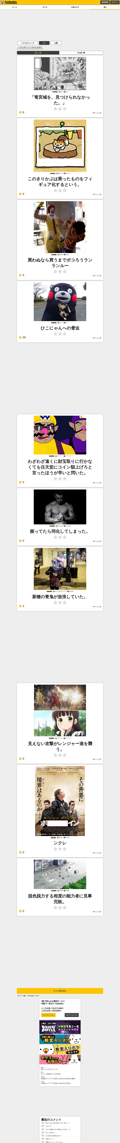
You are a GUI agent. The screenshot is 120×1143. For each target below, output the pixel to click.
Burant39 (31, 996)
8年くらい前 (97, 113)
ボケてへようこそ (71, 1015)
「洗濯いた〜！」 (49, 1139)
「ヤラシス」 (47, 1126)
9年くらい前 (97, 194)
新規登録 (105, 2)
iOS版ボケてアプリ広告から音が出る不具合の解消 (60, 1077)
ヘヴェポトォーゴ (27, 43)
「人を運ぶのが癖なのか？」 (52, 1136)
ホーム (14, 7)
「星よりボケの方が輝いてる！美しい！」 (56, 1123)
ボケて (19, 996)
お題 (56, 43)
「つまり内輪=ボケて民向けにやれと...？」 (56, 1129)
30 (22, 337)
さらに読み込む (60, 991)
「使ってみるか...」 (49, 1133)
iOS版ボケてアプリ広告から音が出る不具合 (60, 1082)
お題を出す (75, 7)
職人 (105, 7)
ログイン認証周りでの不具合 (60, 1073)
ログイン (115, 2)
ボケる (44, 7)
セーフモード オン (48, 1015)
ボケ (44, 43)
